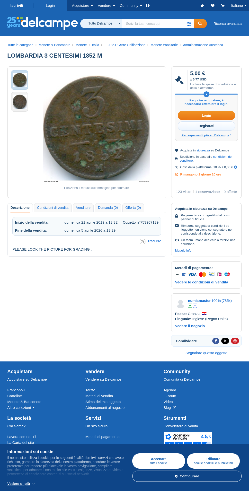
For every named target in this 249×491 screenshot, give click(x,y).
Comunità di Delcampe (182, 379)
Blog (170, 407)
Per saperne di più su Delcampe (206, 135)
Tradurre (150, 241)
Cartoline (14, 396)
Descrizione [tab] (20, 208)
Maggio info (183, 250)
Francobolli (16, 390)
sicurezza (203, 150)
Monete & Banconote (24, 402)
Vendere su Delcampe (103, 379)
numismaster (199, 300)
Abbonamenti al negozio (104, 407)
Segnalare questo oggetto (206, 353)
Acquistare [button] (80, 5)
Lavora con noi (21, 437)
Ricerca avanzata (227, 23)
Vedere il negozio (190, 326)
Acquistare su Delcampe (27, 379)
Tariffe (90, 390)
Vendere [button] (104, 5)
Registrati (206, 126)
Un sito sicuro (96, 426)
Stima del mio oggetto (103, 402)
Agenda (170, 390)
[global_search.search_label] (158, 23)
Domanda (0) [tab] (108, 208)
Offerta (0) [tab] (133, 208)
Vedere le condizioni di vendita (201, 282)
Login (50, 5)
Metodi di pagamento (102, 437)
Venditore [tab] (83, 208)
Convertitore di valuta (181, 426)
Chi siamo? (16, 426)
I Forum (170, 396)
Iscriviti (16, 5)
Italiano (237, 5)
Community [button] (129, 5)
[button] (189, 23)
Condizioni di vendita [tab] (53, 208)
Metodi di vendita (99, 396)
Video (168, 402)
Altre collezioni (19, 407)
